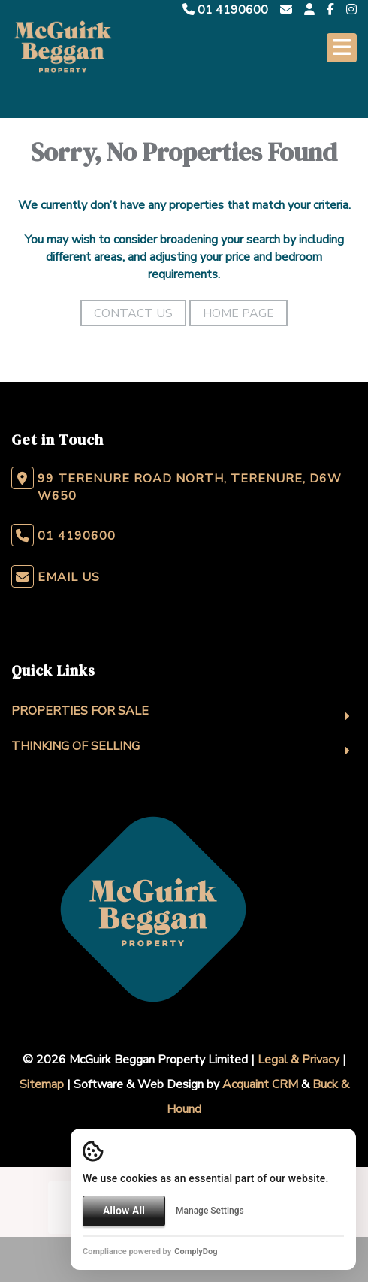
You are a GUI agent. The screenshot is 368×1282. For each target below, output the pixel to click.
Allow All (124, 1211)
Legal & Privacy (298, 1059)
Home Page (238, 313)
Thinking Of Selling (75, 746)
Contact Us (133, 313)
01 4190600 (225, 10)
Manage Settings (210, 1210)
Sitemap (42, 1084)
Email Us (69, 577)
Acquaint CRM (260, 1084)
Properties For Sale (80, 711)
